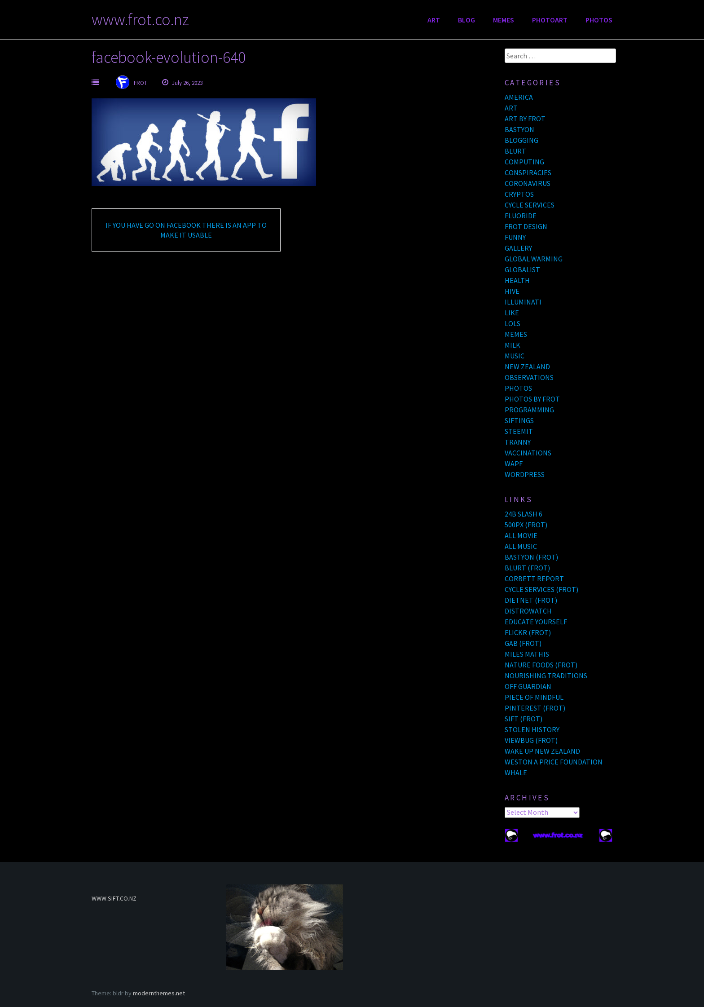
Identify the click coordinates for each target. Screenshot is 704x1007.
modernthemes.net (159, 993)
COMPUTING (524, 161)
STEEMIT (519, 431)
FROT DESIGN (526, 226)
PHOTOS (598, 19)
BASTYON (519, 129)
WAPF (514, 463)
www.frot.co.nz (140, 19)
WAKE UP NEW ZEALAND (542, 750)
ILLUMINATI (523, 301)
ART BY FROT (525, 118)
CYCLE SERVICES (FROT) (541, 589)
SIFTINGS (519, 420)
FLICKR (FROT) (528, 632)
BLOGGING (521, 140)
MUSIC (514, 355)
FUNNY (515, 237)
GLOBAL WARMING (534, 258)
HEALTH (517, 280)
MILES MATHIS (527, 653)
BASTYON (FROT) (531, 556)
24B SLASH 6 (523, 513)
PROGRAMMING (529, 409)
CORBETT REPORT (534, 578)
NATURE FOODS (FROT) (541, 664)
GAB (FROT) (523, 643)
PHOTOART (550, 19)
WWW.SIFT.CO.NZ (114, 898)
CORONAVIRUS (527, 183)
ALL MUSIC (521, 546)
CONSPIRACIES (528, 172)
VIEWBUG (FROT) (531, 740)
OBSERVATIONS (529, 377)
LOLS (512, 323)
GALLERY (518, 247)
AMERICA (519, 97)
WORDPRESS (525, 474)
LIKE (512, 312)
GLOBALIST (522, 269)
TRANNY (518, 441)
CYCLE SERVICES (529, 204)
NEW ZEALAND (527, 366)
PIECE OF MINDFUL (534, 697)
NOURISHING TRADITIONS (546, 675)
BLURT (515, 150)
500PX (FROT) (526, 524)
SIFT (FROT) (523, 718)
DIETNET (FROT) (531, 600)
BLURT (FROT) (527, 567)
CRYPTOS (519, 194)
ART (433, 19)
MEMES (503, 19)
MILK (512, 344)
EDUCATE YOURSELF (536, 621)
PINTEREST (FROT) (535, 707)
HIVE (512, 291)
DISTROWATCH (528, 610)
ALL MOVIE (521, 535)
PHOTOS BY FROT (532, 398)
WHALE (516, 772)
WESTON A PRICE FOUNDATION (554, 761)
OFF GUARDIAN (528, 686)
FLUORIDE (521, 215)
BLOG (466, 19)
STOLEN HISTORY (532, 729)
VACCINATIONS (528, 452)
